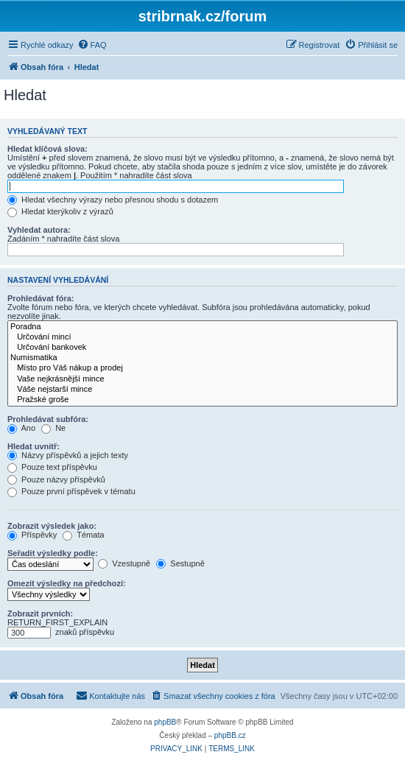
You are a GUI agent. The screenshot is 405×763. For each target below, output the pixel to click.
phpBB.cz (230, 735)
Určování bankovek (202, 347)
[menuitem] (92, 45)
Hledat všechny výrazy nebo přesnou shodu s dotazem (112, 199)
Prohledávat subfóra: (47, 419)
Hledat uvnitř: (33, 446)
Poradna (202, 327)
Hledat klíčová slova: (47, 148)
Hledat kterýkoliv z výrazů (60, 211)
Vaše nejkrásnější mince (202, 379)
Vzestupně (124, 563)
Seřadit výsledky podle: (52, 553)
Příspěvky (32, 534)
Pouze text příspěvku (52, 467)
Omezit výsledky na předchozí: (66, 583)
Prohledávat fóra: (40, 298)
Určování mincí (202, 337)
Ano (21, 427)
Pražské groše (202, 400)
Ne (53, 427)
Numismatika (202, 358)
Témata (83, 534)
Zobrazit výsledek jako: (51, 525)
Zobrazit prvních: (40, 613)
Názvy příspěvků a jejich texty (67, 455)
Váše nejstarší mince (202, 389)
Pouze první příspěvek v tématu (71, 491)
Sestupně (180, 563)
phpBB (165, 722)
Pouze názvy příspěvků (56, 479)
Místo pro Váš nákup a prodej (202, 368)
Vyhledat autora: (39, 229)
